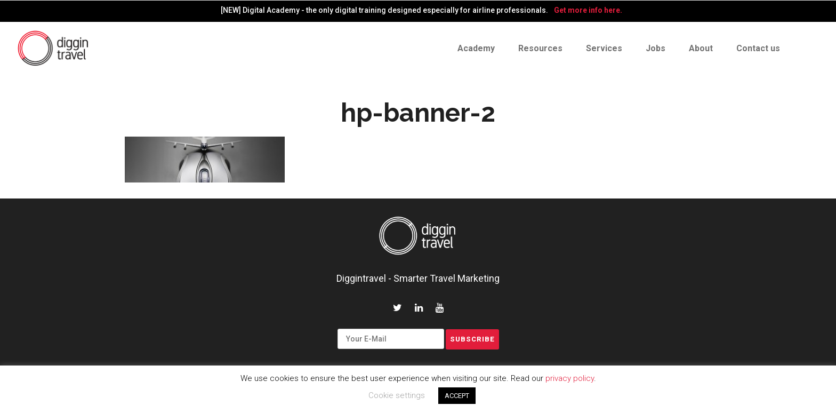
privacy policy (569, 378)
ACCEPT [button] (457, 396)
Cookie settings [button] (396, 395)
